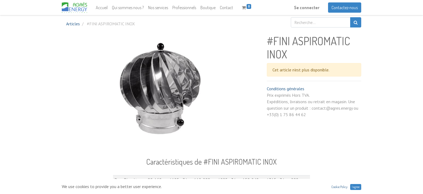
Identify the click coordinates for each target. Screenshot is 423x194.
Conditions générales (285, 88)
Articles (73, 23)
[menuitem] (102, 7)
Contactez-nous (345, 7)
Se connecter (306, 7)
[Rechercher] (355, 22)
